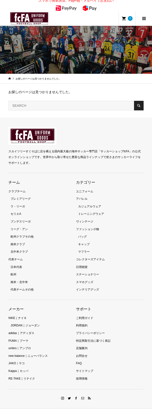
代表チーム (15, 252)
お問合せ (82, 349)
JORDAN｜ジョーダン (25, 318)
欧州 (13, 267)
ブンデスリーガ (21, 214)
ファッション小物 (87, 222)
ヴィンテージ (84, 214)
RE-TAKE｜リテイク (21, 371)
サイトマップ (84, 364)
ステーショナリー (87, 267)
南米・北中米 (19, 275)
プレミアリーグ (21, 192)
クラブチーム (17, 184)
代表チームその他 (22, 282)
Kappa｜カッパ (18, 364)
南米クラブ (18, 237)
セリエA (16, 207)
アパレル (82, 192)
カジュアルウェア (89, 199)
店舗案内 (82, 341)
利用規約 (82, 318)
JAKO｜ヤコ (16, 356)
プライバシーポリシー (90, 326)
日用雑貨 (82, 260)
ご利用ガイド (84, 311)
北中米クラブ (19, 245)
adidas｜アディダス (21, 326)
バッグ (82, 230)
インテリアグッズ (87, 282)
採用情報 (82, 371)
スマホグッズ (84, 275)
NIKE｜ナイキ (17, 311)
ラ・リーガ (18, 199)
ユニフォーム (84, 184)
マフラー (84, 245)
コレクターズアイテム (90, 252)
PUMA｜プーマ (18, 333)
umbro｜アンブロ (19, 341)
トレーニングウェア (91, 207)
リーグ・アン (19, 222)
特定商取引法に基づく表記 (93, 333)
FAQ (79, 356)
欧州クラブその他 (22, 230)
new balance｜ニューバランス (27, 349)
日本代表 (16, 260)
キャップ (84, 237)
